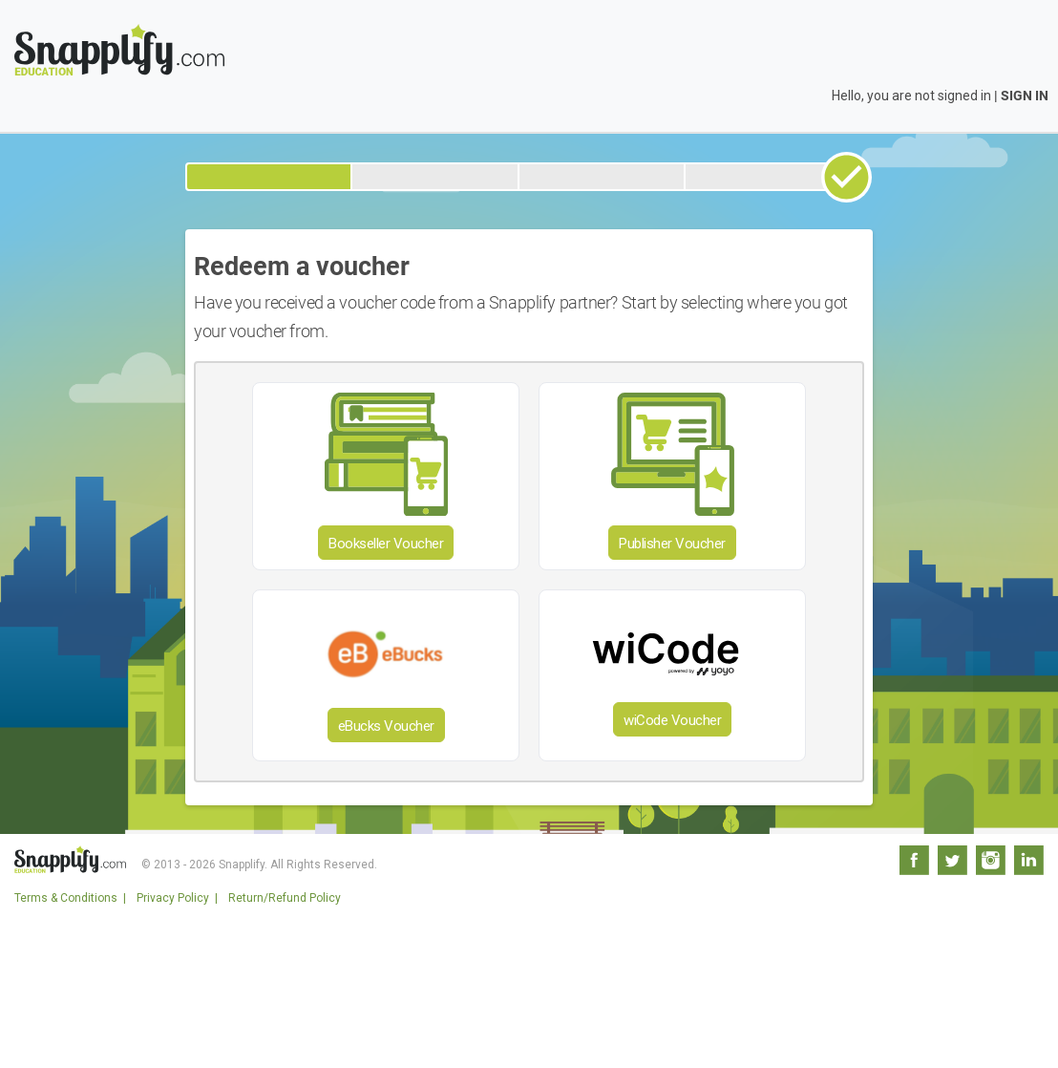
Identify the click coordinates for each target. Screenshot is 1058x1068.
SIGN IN (1024, 95)
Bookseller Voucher (385, 543)
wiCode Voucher (672, 720)
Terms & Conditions (65, 898)
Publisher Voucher (672, 543)
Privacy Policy (173, 898)
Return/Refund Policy (284, 898)
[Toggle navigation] (1032, 33)
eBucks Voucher (386, 726)
